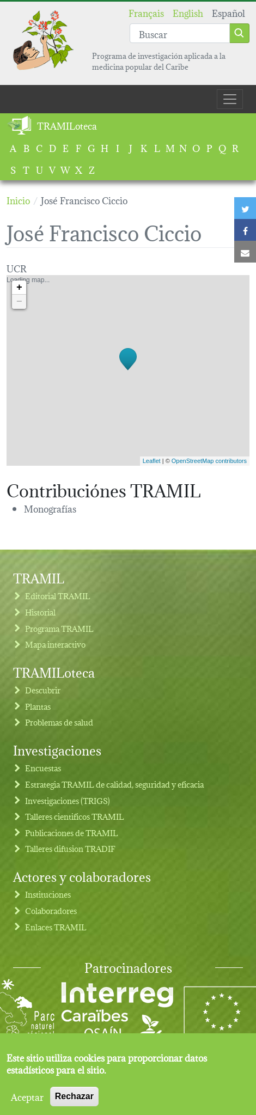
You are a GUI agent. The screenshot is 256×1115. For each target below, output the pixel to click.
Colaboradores (51, 910)
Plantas (38, 706)
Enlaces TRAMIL (56, 927)
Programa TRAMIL (59, 628)
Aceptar (27, 1101)
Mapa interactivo (55, 644)
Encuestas (43, 767)
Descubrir (42, 690)
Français (146, 12)
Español (228, 12)
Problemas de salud (59, 722)
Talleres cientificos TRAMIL (74, 816)
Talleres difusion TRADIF (70, 848)
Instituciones (48, 894)
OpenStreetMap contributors (209, 461)
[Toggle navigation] (230, 99)
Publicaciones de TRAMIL (71, 832)
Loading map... (127, 370)
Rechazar (74, 1101)
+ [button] (19, 287)
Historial (40, 612)
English (188, 12)
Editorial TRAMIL (57, 595)
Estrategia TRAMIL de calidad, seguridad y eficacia (114, 784)
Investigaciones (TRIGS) (67, 800)
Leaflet (152, 461)
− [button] (19, 301)
